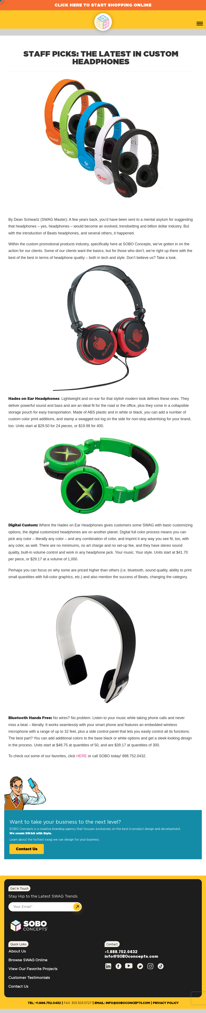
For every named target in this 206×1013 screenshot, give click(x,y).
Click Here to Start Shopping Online (103, 5)
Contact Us (26, 849)
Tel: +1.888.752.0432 (44, 1003)
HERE (81, 756)
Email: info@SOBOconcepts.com (122, 1003)
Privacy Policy (166, 1003)
